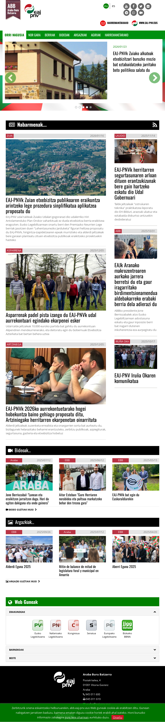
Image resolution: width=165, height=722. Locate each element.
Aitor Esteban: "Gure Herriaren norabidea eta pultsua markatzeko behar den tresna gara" (80, 498)
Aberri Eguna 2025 (124, 566)
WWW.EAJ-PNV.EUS (144, 23)
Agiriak (96, 34)
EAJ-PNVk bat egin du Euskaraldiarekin (125, 496)
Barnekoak (16, 649)
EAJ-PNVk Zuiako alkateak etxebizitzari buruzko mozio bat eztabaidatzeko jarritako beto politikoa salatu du (134, 61)
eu (106, 6)
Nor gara (34, 34)
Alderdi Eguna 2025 (18, 566)
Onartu (117, 717)
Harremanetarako (116, 34)
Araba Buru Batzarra (97, 674)
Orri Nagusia (14, 34)
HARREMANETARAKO (113, 23)
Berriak (50, 34)
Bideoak (64, 34)
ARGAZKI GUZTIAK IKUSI (23, 581)
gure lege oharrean (77, 717)
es (113, 6)
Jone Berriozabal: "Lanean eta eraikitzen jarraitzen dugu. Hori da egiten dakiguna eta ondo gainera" (27, 498)
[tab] (82, 612)
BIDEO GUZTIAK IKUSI (23, 509)
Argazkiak (80, 34)
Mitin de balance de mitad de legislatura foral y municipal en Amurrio (78, 570)
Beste (12, 658)
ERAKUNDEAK (17, 611)
